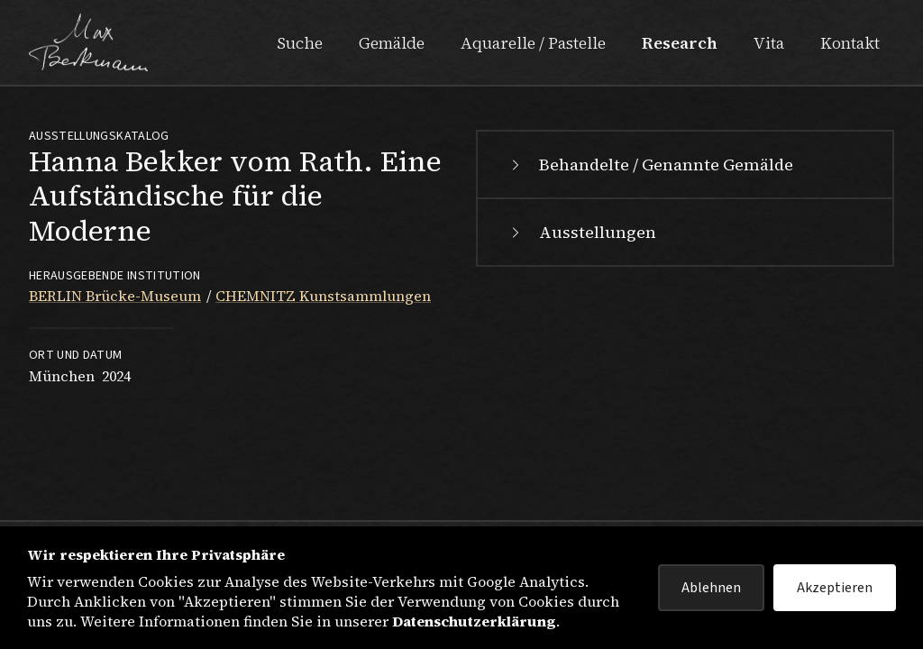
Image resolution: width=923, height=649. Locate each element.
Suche (300, 43)
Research (679, 43)
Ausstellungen (581, 232)
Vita (769, 43)
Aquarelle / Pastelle (533, 43)
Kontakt (850, 43)
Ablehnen (711, 588)
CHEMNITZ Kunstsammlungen (323, 296)
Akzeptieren (835, 588)
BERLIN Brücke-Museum (115, 296)
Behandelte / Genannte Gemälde (650, 164)
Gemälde (392, 43)
